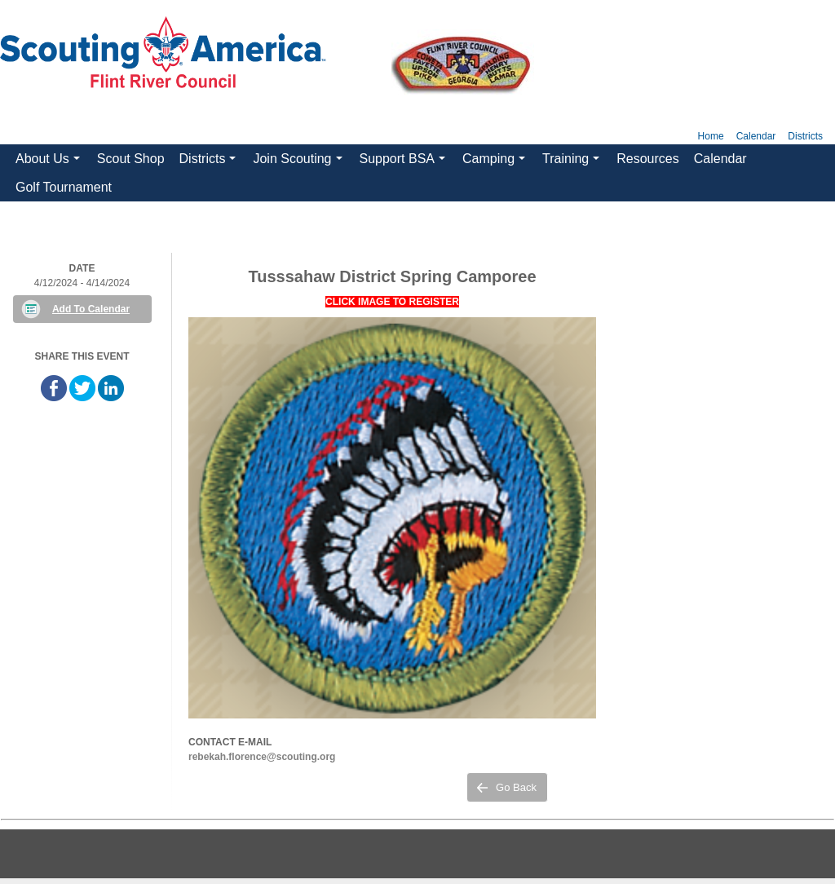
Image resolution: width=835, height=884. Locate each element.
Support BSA (405, 162)
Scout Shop (131, 159)
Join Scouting (299, 162)
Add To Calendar (91, 309)
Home (711, 136)
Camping (495, 162)
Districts (805, 136)
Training (573, 162)
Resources (647, 159)
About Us (49, 162)
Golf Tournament (63, 187)
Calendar (756, 136)
